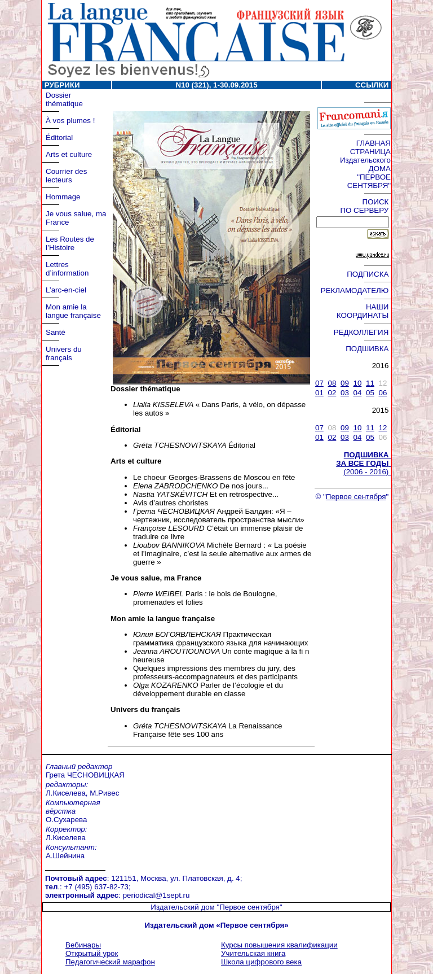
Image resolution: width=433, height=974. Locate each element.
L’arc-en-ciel (66, 290)
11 (370, 383)
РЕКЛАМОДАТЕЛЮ (356, 290)
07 (319, 383)
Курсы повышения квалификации (279, 945)
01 (319, 392)
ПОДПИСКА (369, 274)
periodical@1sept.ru (156, 895)
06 (382, 392)
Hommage (63, 197)
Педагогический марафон (110, 962)
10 (357, 383)
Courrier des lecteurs (66, 175)
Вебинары (83, 945)
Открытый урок (91, 953)
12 (382, 427)
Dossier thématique (64, 99)
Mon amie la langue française (73, 311)
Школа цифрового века (261, 962)
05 (370, 392)
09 (345, 383)
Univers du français (64, 353)
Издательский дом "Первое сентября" (216, 907)
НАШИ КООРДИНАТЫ (364, 311)
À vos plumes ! (70, 120)
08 (332, 383)
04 (357, 392)
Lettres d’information (67, 268)
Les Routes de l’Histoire (70, 243)
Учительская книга (253, 953)
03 (345, 392)
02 (332, 392)
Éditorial (59, 137)
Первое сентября (356, 496)
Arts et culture (69, 154)
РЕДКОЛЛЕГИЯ (362, 332)
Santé (55, 332)
